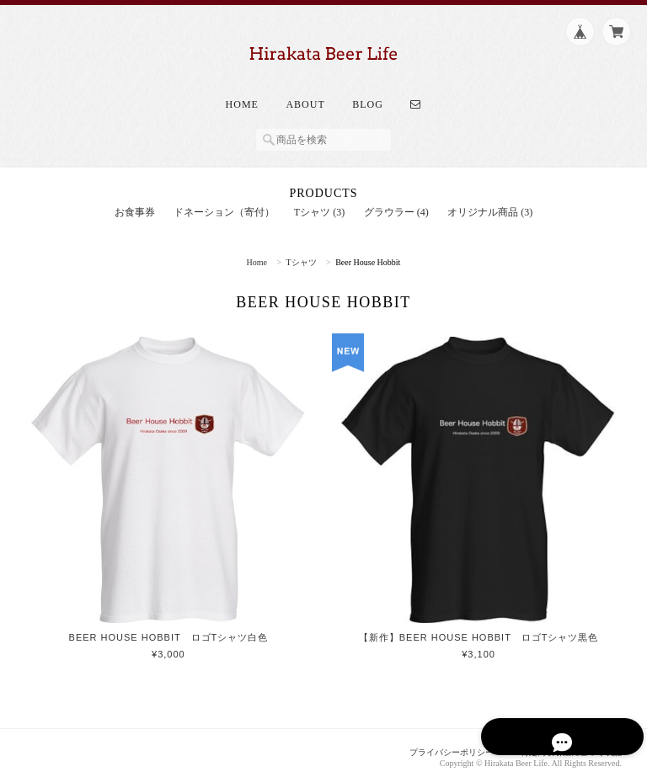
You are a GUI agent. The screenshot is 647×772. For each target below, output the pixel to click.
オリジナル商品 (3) (489, 199)
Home (242, 91)
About (305, 91)
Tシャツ (301, 248)
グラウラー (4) (396, 199)
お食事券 (135, 199)
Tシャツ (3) (319, 199)
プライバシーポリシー (437, 739)
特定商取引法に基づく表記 (566, 739)
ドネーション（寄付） (224, 199)
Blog (367, 91)
